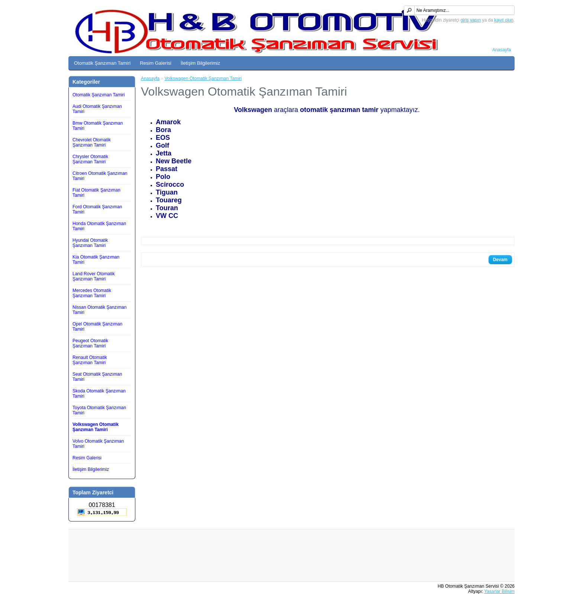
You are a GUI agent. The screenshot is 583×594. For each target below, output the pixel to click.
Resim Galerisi (155, 63)
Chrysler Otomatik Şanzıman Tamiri (90, 159)
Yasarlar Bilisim (499, 591)
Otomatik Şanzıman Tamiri (102, 63)
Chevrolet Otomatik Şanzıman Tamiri (92, 142)
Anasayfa (501, 49)
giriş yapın (471, 20)
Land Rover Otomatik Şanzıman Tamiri (94, 276)
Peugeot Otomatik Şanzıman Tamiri (90, 343)
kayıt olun (503, 20)
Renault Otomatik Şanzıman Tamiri (90, 360)
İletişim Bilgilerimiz (200, 63)
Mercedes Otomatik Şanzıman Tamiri (92, 293)
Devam (500, 259)
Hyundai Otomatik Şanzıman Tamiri (90, 243)
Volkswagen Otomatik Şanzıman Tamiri (96, 427)
